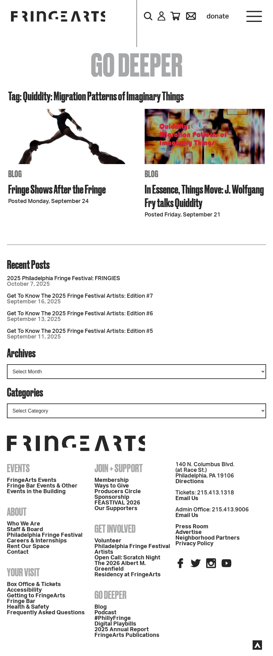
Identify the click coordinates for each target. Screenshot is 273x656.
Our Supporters (115, 508)
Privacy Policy (194, 544)
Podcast (105, 613)
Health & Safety (28, 607)
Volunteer (107, 541)
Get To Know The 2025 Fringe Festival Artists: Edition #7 (80, 296)
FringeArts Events (31, 480)
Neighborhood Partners (207, 538)
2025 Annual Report (121, 629)
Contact (18, 552)
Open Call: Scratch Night (127, 558)
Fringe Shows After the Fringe (57, 189)
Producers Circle (117, 491)
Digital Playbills (115, 624)
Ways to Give (111, 486)
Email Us (186, 498)
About (17, 511)
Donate (217, 16)
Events (18, 468)
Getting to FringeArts (36, 596)
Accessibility (24, 590)
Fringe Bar (21, 601)
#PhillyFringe (112, 618)
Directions (189, 481)
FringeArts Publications (126, 635)
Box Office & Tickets (34, 584)
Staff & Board (25, 529)
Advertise (188, 532)
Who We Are (23, 524)
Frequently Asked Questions (46, 613)
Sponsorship (111, 497)
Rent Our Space (28, 546)
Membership (111, 480)
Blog (100, 607)
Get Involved (115, 528)
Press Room (191, 527)
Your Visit (23, 572)
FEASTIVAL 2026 (117, 503)
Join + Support (118, 468)
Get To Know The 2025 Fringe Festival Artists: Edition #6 (80, 314)
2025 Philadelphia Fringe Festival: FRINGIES (63, 278)
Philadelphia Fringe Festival (45, 535)
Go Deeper (110, 595)
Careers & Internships (37, 541)
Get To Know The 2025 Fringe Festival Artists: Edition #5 (80, 331)
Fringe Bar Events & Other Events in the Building (42, 488)
